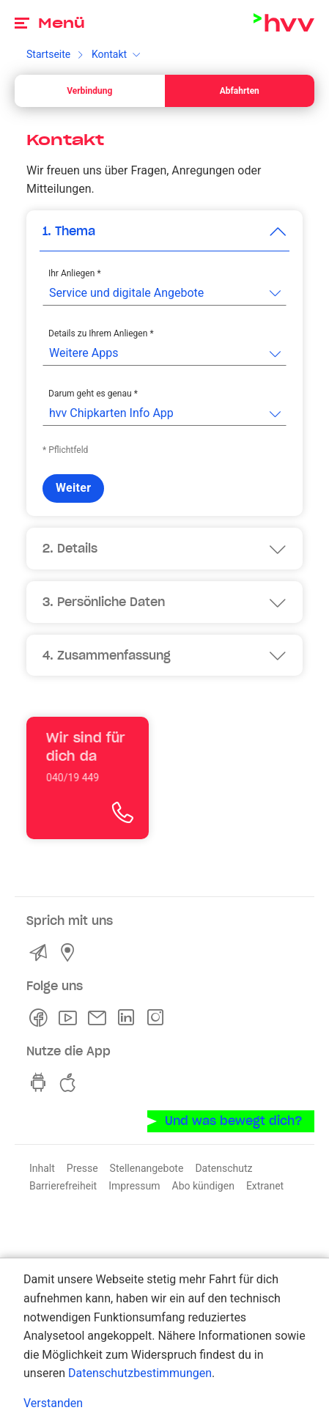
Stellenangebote (147, 1168)
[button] (164, 231)
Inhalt (42, 1168)
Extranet (265, 1186)
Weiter (73, 488)
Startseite (48, 54)
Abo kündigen (203, 1186)
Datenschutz (223, 1168)
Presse (82, 1168)
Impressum (134, 1186)
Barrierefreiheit (63, 1186)
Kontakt (109, 54)
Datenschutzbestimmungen (140, 1373)
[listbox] (164, 293)
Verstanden (53, 1403)
